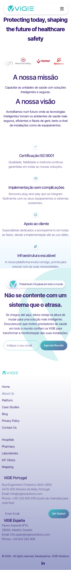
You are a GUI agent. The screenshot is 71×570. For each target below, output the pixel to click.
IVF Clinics (8, 461)
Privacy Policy (11, 421)
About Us (8, 394)
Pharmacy (8, 447)
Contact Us (9, 428)
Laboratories (10, 454)
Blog (5, 415)
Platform (7, 401)
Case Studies (10, 408)
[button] (62, 9)
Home (6, 387)
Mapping (7, 468)
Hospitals (8, 440)
